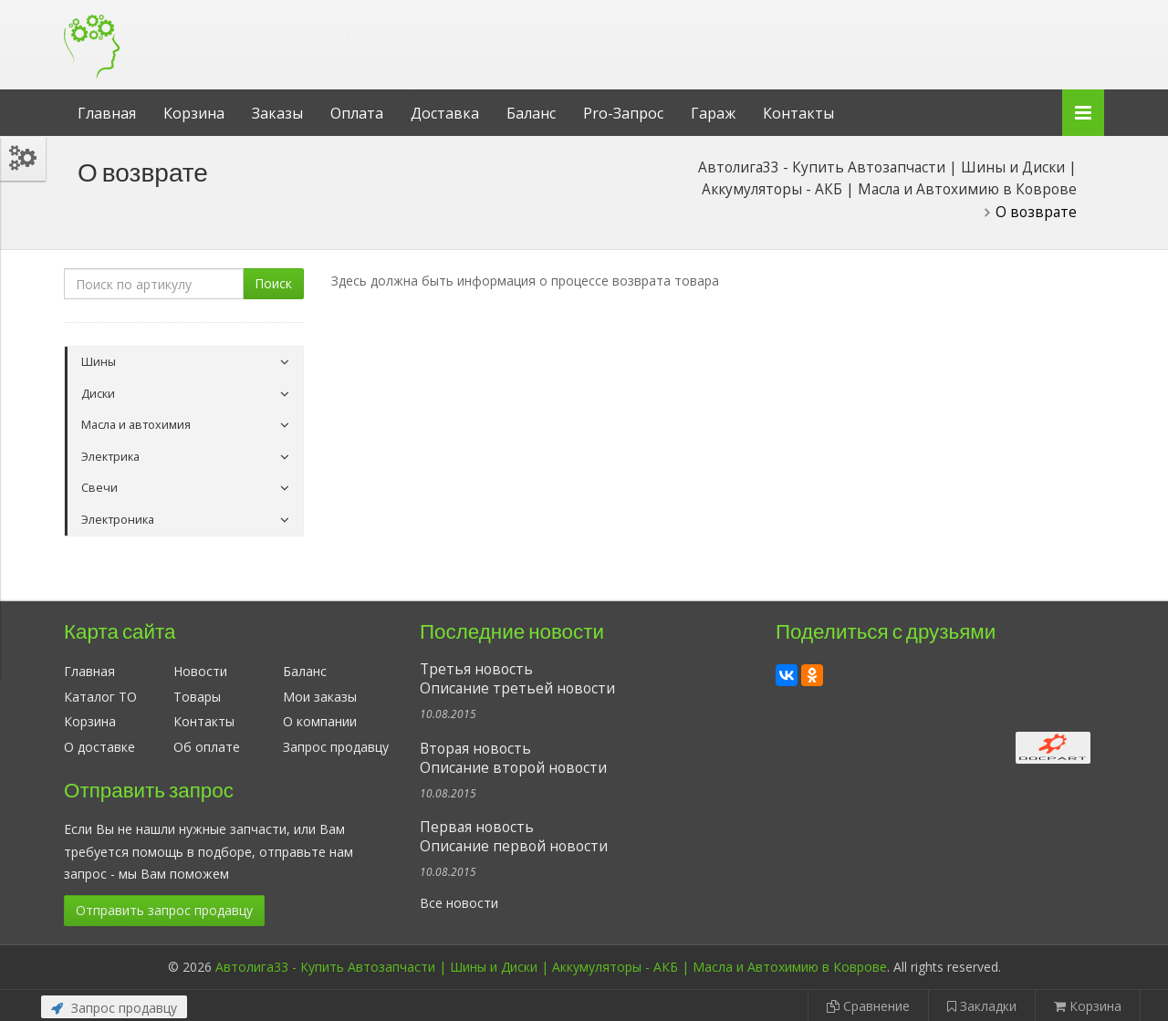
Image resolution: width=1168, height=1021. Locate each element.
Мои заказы (320, 696)
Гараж (713, 113)
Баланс (531, 113)
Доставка (445, 113)
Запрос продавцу (336, 746)
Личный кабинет (979, 17)
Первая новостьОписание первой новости (514, 837)
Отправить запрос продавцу (164, 910)
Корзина (193, 113)
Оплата (356, 113)
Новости (200, 671)
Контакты (798, 113)
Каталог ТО (100, 696)
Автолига (214, 30)
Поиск (273, 283)
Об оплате (206, 746)
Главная (107, 113)
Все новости (459, 903)
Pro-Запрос (623, 113)
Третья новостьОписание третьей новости (517, 679)
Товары (197, 696)
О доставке (99, 746)
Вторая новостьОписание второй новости (513, 758)
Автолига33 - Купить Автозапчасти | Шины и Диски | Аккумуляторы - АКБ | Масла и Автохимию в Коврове (551, 966)
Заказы (277, 113)
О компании (320, 721)
